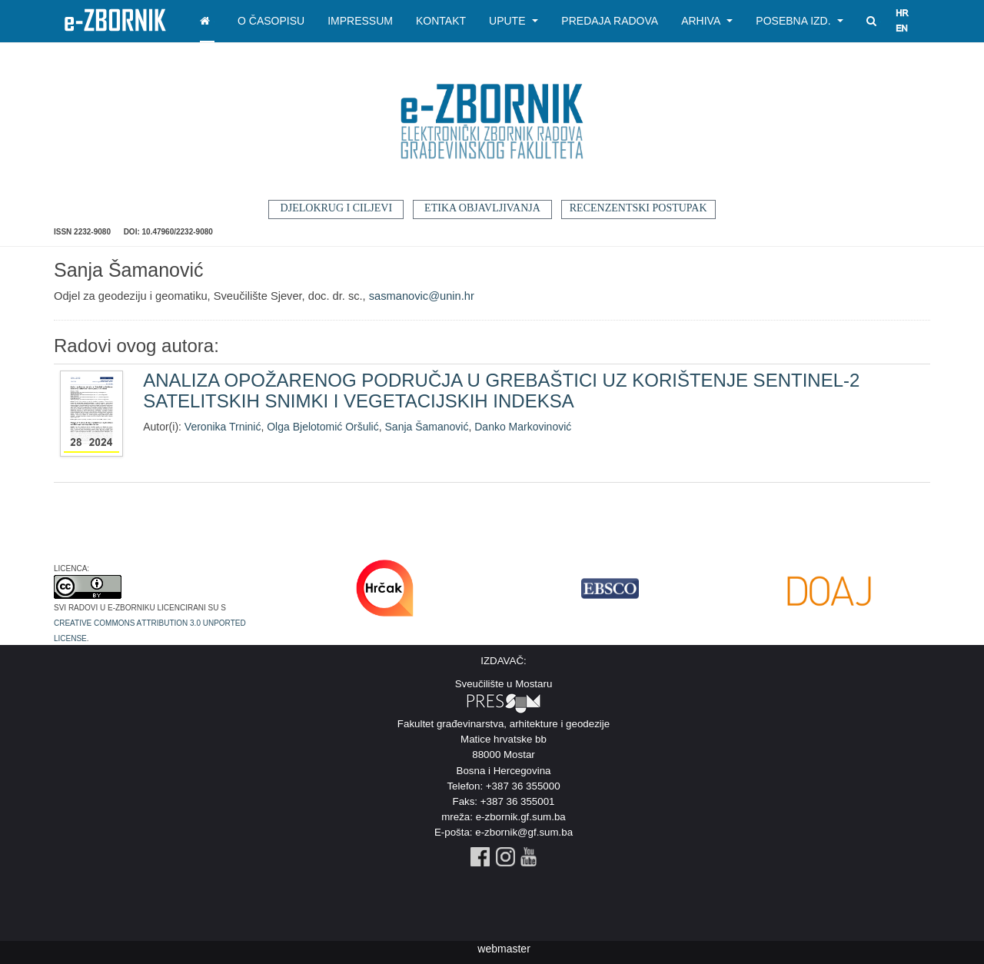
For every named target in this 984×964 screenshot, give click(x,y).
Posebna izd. (799, 21)
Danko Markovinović (522, 427)
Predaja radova (609, 21)
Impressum (360, 21)
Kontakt (441, 21)
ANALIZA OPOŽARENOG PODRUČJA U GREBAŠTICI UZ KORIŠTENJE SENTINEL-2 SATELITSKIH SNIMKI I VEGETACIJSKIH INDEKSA (501, 390)
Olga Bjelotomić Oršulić (323, 427)
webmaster (503, 948)
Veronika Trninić (222, 427)
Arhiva (707, 21)
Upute (513, 21)
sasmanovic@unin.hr (421, 296)
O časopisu (271, 21)
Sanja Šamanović (427, 427)
